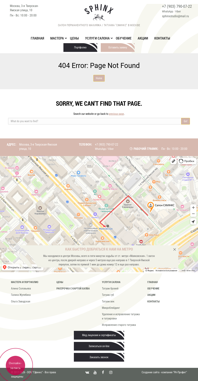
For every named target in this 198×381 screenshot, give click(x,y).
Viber (178, 11)
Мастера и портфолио (24, 282)
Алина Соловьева (21, 288)
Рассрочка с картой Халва (73, 288)
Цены (74, 38)
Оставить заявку (117, 47)
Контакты (162, 38)
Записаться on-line (99, 346)
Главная (37, 38)
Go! (185, 121)
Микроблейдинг (111, 307)
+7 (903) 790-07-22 (177, 6)
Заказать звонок (99, 357)
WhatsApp (167, 11)
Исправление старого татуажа (119, 324)
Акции (143, 38)
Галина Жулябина (21, 294)
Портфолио (80, 47)
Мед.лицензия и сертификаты (99, 335)
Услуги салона (97, 38)
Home (99, 78)
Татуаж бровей (110, 288)
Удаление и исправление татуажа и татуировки (121, 316)
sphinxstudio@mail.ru (175, 16)
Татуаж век (108, 301)
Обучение (123, 38)
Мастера (57, 38)
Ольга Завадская (20, 301)
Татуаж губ (108, 294)
